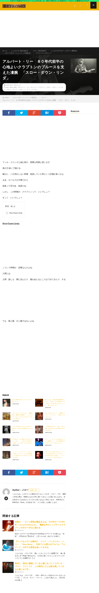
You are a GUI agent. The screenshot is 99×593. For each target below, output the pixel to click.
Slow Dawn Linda (14, 217)
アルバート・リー (24, 91)
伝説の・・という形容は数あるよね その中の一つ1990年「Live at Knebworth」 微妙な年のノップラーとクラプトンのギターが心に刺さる (40, 529)
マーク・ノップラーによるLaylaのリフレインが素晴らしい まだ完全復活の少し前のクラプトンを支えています (55, 445)
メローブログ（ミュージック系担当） (19, 55)
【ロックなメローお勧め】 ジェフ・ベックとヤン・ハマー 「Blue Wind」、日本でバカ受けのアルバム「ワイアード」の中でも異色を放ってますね (40, 548)
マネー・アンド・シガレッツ (16, 94)
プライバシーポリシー (46, 55)
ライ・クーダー (32, 94)
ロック (18, 89)
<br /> (9, 344)
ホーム (5, 51)
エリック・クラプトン (38, 91)
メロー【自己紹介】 (42, 51)
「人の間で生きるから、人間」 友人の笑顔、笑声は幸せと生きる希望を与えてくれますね (55, 432)
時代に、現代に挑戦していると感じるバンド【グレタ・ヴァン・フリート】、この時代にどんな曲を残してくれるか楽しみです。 (39, 570)
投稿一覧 (33, 494)
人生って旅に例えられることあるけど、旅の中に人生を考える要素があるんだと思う (22, 432)
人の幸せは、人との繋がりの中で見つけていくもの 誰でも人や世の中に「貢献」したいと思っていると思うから (22, 445)
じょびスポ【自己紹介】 (20, 51)
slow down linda (11, 91)
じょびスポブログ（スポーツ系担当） (68, 51)
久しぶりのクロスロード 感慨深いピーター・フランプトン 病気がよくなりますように (55, 419)
